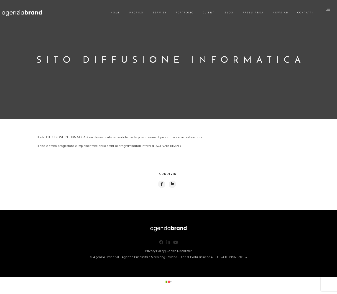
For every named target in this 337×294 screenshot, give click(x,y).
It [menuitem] (170, 282)
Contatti (306, 13)
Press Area (253, 13)
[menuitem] (168, 282)
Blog (229, 13)
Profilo (137, 13)
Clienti (209, 13)
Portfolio (185, 13)
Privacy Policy (155, 251)
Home (115, 13)
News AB (280, 13)
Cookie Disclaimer (179, 251)
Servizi (160, 13)
